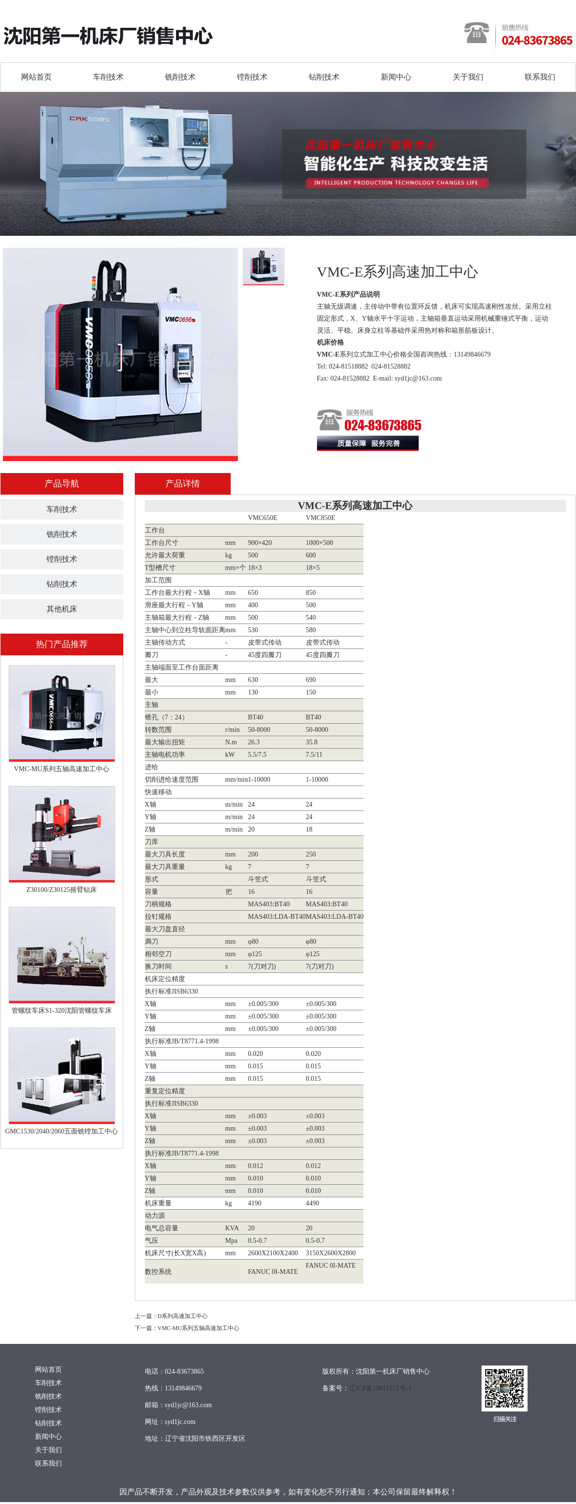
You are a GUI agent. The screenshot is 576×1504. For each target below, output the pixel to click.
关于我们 (468, 77)
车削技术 (108, 77)
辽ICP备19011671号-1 (380, 1388)
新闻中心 (396, 77)
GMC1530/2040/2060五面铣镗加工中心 (61, 1131)
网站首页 (36, 77)
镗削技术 (252, 77)
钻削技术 (324, 77)
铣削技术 (180, 77)
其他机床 (62, 609)
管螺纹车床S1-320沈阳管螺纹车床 (61, 1010)
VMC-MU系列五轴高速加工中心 (61, 769)
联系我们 (540, 77)
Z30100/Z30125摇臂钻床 (61, 889)
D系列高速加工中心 (183, 1316)
